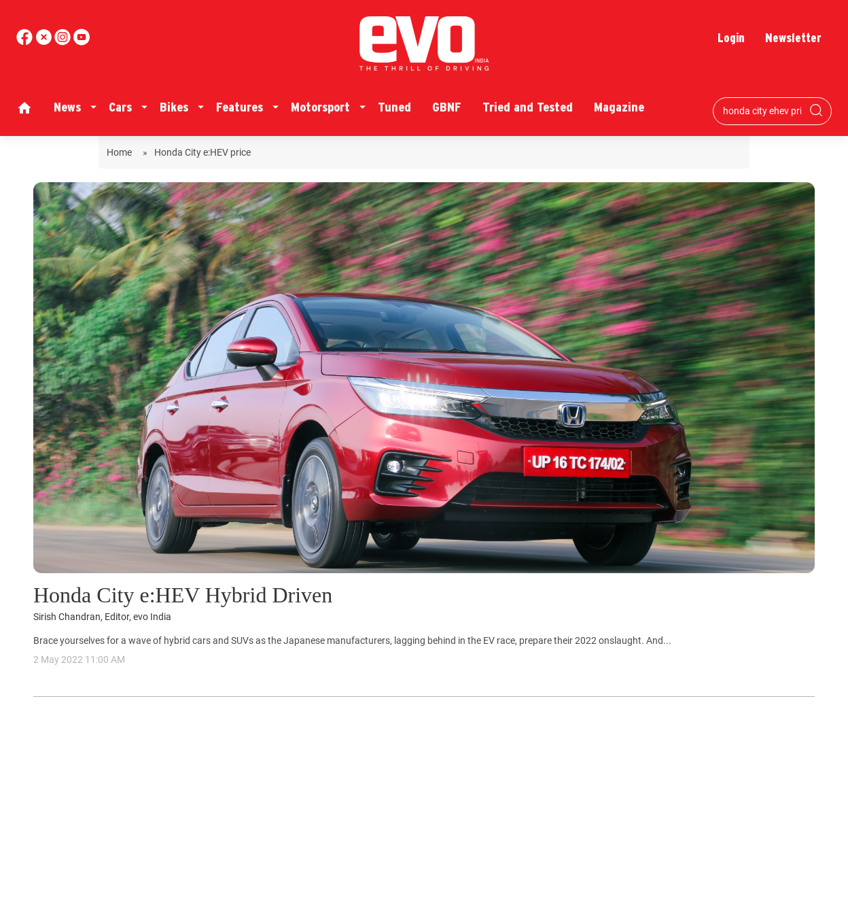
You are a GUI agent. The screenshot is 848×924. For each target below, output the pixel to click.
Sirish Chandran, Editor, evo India (102, 617)
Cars (120, 107)
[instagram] (81, 41)
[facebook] (25, 41)
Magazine (619, 107)
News (67, 107)
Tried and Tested (527, 107)
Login (731, 37)
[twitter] (44, 41)
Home (121, 152)
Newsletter (793, 37)
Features (239, 107)
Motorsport (320, 107)
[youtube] (63, 41)
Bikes (174, 107)
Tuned (394, 107)
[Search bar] (762, 111)
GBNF (446, 107)
